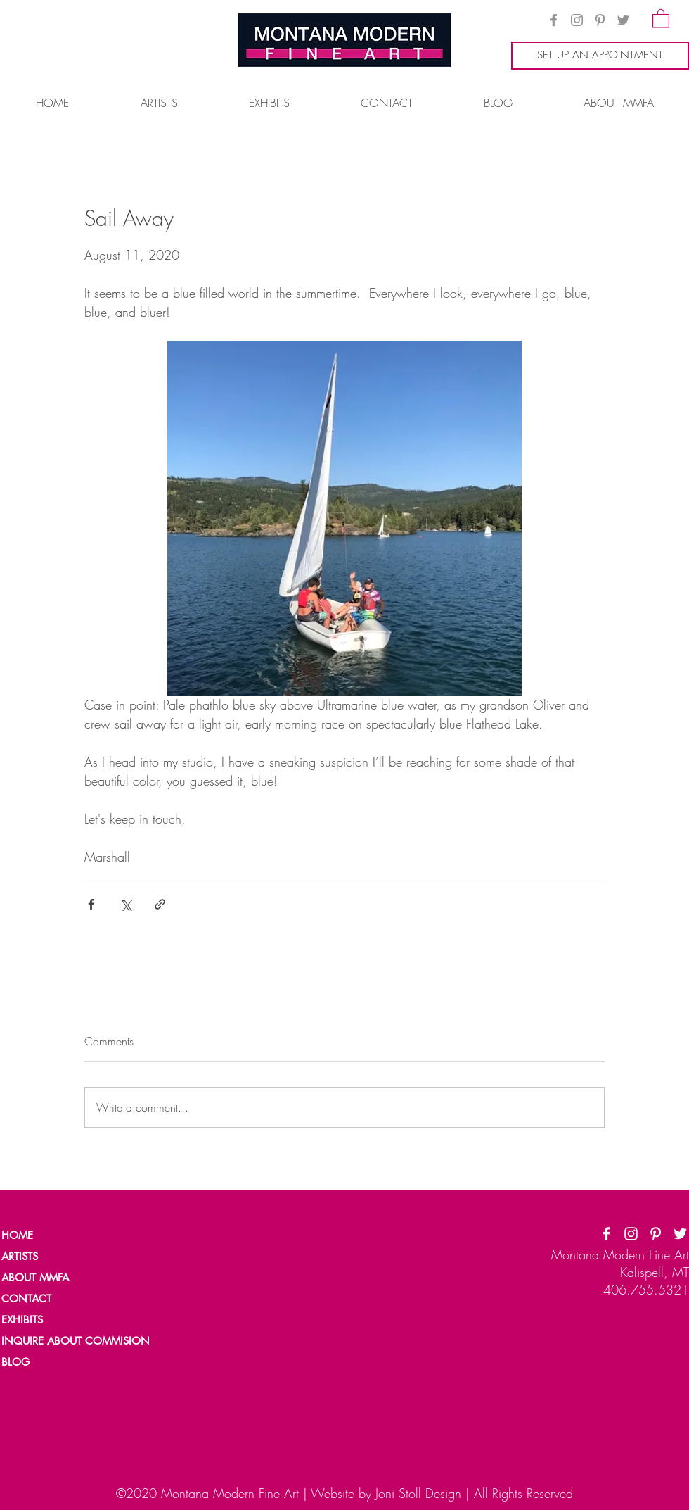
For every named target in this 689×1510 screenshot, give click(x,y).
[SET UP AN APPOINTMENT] (600, 56)
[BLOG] (50, 1362)
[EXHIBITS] (23, 1319)
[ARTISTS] (50, 1256)
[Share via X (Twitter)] (125, 904)
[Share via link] (160, 904)
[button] (660, 18)
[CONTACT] (50, 1298)
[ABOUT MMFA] (50, 1277)
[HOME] (50, 1235)
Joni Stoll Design (418, 1493)
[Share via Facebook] (91, 904)
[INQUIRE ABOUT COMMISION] (81, 1341)
